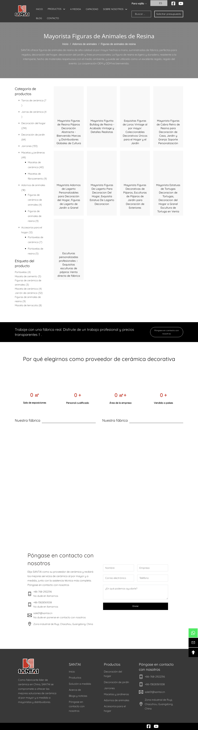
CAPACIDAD (92, 9)
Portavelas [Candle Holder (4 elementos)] (23, 272)
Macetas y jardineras (116, 694)
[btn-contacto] (193, 642)
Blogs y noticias (78, 695)
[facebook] (173, 3)
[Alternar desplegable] (64, 9)
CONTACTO (82, 18)
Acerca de (75, 689)
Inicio (65, 44)
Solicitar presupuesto (167, 13)
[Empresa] (152, 568)
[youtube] (180, 3)
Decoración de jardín (116, 682)
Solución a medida (80, 683)
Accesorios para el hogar (115, 708)
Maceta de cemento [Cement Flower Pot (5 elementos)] (28, 276)
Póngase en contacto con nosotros (166, 332)
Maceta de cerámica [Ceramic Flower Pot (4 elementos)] (28, 289)
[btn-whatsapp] (193, 632)
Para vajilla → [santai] (139, 3)
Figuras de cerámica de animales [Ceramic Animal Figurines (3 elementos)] (28, 283)
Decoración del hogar (113, 674)
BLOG (68, 18)
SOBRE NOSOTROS (46, 18)
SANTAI (75, 664)
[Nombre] (118, 568)
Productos (75, 677)
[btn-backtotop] (193, 652)
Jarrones (109, 688)
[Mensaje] (135, 592)
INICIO (39, 9)
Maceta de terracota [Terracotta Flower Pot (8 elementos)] (28, 305)
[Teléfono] (152, 578)
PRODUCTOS (54, 8)
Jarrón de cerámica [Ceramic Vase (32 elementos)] (29, 293)
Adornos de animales (84, 44)
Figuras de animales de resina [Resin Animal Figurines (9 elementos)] (28, 299)
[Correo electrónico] (118, 578)
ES (158, 3)
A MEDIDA (75, 9)
